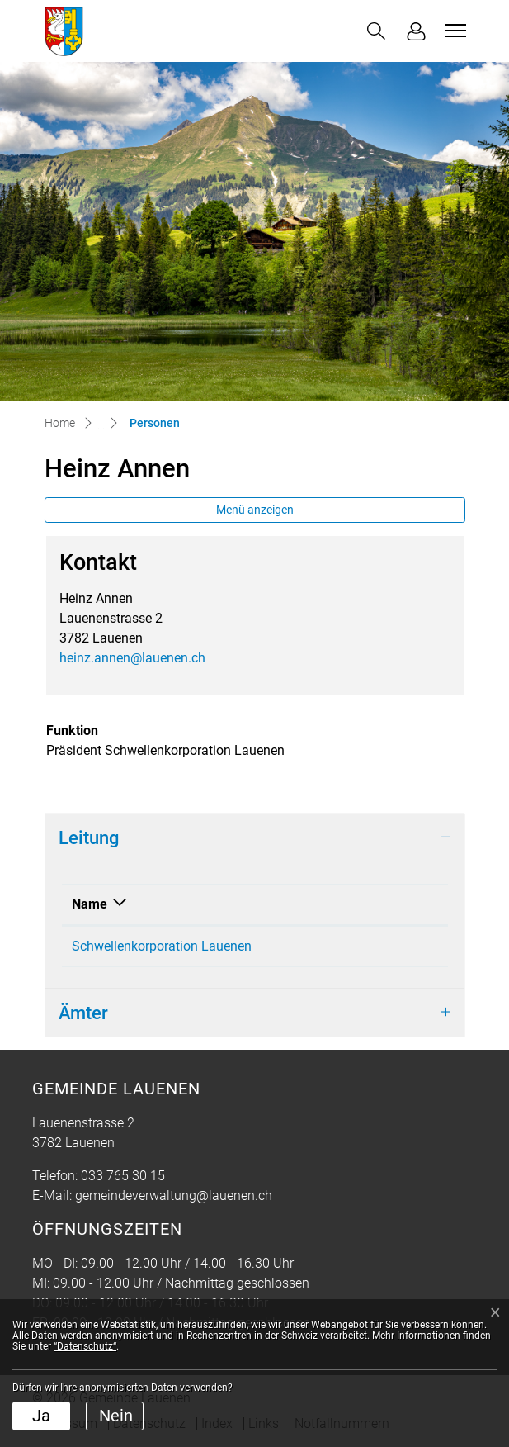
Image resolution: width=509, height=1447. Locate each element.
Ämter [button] (83, 1012)
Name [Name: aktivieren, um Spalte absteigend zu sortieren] (89, 904)
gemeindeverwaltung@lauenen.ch (173, 1195)
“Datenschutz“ (85, 1346)
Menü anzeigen (255, 509)
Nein (116, 1416)
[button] (376, 30)
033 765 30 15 (123, 1176)
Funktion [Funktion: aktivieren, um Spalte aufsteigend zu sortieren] (378, 904)
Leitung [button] (89, 837)
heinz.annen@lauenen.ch (132, 658)
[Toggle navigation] (453, 30)
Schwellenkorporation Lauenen (162, 946)
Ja (41, 1416)
